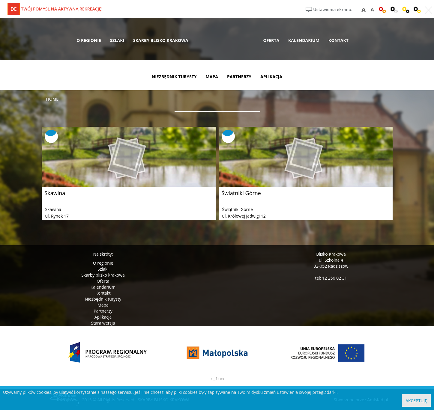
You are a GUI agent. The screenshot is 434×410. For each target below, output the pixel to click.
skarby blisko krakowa (160, 40)
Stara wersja (103, 323)
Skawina (55, 193)
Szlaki (102, 269)
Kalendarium (103, 287)
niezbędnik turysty (174, 76)
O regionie (103, 263)
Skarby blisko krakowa (103, 275)
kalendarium (303, 40)
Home (52, 99)
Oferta (103, 281)
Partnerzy (103, 311)
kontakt (338, 40)
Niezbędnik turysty (103, 299)
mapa (212, 76)
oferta (271, 40)
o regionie (88, 40)
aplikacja (271, 76)
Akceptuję (416, 400)
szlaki (117, 40)
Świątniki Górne (241, 193)
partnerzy (239, 76)
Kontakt (103, 293)
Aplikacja (103, 317)
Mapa (103, 305)
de (13, 9)
